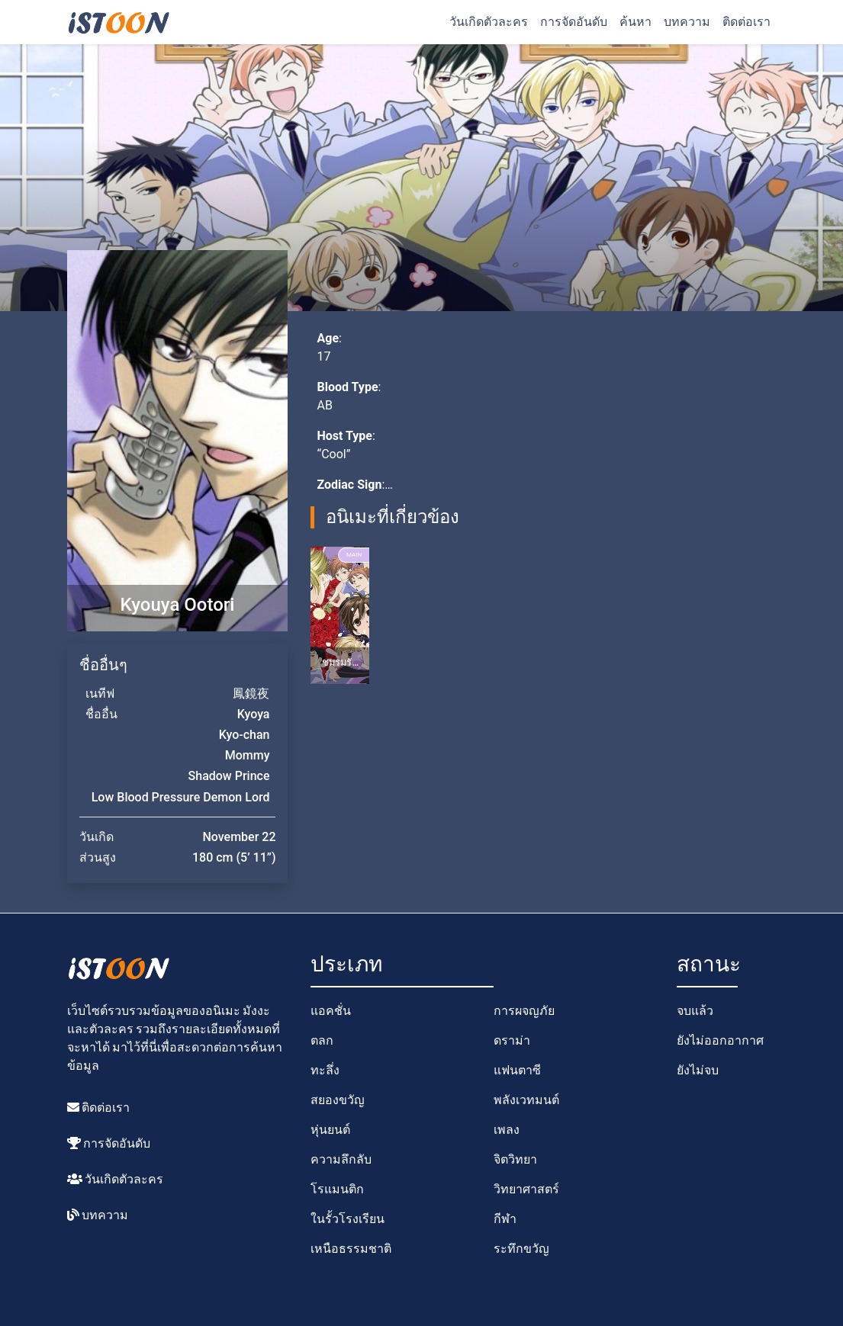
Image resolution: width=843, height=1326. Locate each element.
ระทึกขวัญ (521, 1248)
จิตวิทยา (515, 1159)
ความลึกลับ (341, 1159)
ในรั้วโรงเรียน (347, 1219)
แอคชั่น (330, 1010)
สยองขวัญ (337, 1100)
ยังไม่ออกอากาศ (720, 1040)
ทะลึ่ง (324, 1070)
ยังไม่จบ (698, 1070)
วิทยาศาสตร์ (526, 1189)
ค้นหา (635, 21)
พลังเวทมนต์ (526, 1100)
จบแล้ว (695, 1010)
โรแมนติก (337, 1189)
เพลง (507, 1129)
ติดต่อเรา (746, 21)
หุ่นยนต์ (330, 1129)
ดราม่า (512, 1040)
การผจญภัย (524, 1010)
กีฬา (505, 1219)
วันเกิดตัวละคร (488, 21)
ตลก (321, 1040)
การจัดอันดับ (573, 21)
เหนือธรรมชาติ (350, 1248)
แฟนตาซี (517, 1070)
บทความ (687, 21)
